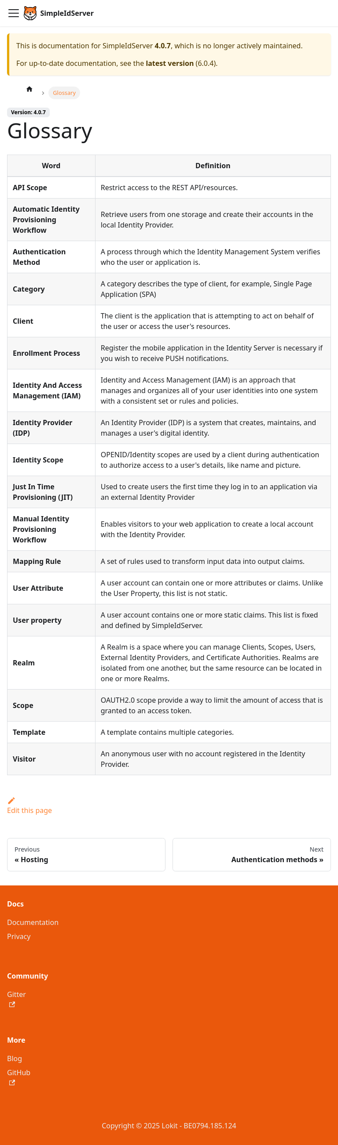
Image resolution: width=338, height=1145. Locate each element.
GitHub (18, 1077)
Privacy (18, 936)
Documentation (33, 922)
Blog (14, 1058)
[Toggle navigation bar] (13, 13)
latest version (170, 63)
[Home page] (29, 89)
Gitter (16, 999)
